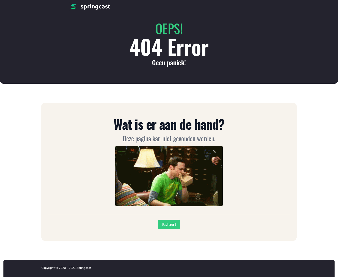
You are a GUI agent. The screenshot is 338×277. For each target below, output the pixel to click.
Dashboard (169, 224)
